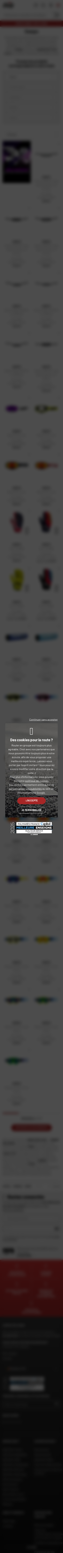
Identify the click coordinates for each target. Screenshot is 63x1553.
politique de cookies (37, 780)
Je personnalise (31, 810)
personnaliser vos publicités (25, 788)
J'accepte (31, 800)
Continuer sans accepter (43, 719)
